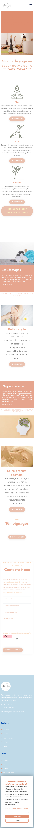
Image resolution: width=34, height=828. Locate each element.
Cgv (3, 764)
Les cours (5, 730)
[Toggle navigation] (31, 5)
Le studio (5, 742)
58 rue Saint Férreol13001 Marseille (8, 705)
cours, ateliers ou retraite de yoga (13, 640)
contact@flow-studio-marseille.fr (13, 651)
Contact (4, 746)
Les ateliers (5, 734)
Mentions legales (7, 772)
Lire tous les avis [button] (17, 565)
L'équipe (4, 768)
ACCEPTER (17, 816)
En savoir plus (17, 143)
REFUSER (17, 821)
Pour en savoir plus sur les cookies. (16, 809)
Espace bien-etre (7, 738)
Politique (4, 760)
